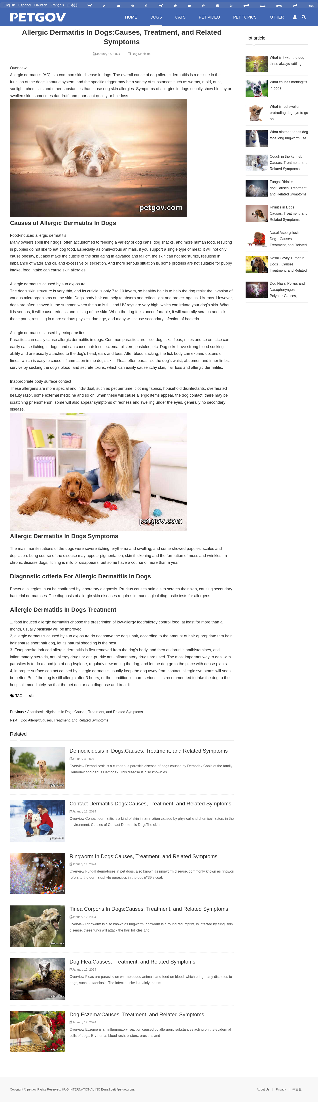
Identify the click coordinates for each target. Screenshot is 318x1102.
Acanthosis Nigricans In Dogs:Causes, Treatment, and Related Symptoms (85, 712)
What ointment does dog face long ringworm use (289, 135)
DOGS (156, 17)
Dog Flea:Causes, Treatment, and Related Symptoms (132, 962)
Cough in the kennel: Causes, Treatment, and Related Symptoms (289, 163)
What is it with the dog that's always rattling (287, 61)
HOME (131, 17)
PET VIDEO (209, 17)
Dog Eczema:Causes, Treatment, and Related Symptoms (137, 1014)
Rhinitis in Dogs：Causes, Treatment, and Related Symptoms (289, 213)
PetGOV (38, 17)
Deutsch (40, 5)
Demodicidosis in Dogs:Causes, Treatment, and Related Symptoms (149, 751)
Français (57, 5)
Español (24, 5)
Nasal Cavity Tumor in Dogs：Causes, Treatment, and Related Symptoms (288, 265)
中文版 (297, 1089)
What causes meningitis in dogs (288, 85)
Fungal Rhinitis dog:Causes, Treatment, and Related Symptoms (289, 188)
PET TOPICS (245, 17)
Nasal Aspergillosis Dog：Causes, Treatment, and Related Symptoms (288, 239)
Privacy (281, 1089)
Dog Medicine (141, 54)
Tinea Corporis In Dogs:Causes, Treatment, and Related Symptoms (149, 909)
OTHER (277, 17)
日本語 (72, 5)
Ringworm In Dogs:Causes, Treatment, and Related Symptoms (144, 856)
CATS (180, 17)
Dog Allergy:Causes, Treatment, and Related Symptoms (64, 720)
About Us (263, 1089)
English (9, 5)
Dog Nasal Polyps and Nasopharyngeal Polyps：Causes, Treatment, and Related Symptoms (288, 290)
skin (32, 696)
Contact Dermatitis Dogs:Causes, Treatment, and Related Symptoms (150, 804)
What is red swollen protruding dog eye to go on (289, 113)
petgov (31, 1089)
